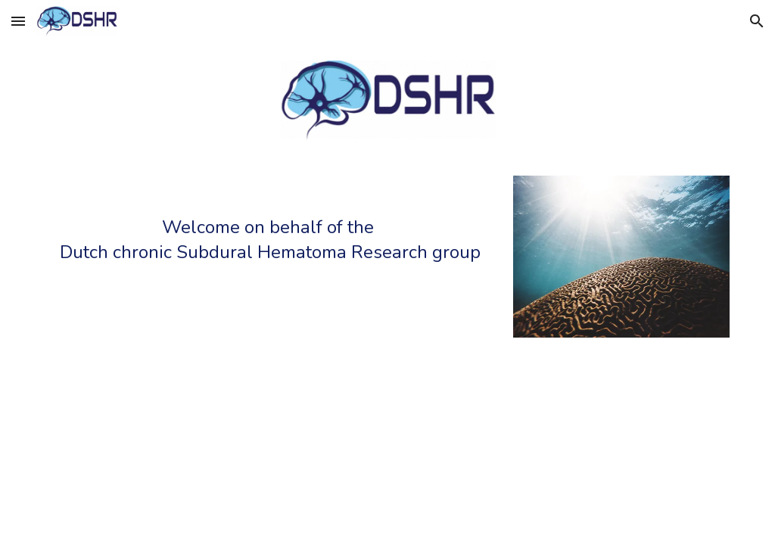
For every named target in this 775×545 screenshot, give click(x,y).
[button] (18, 21)
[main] (270, 245)
